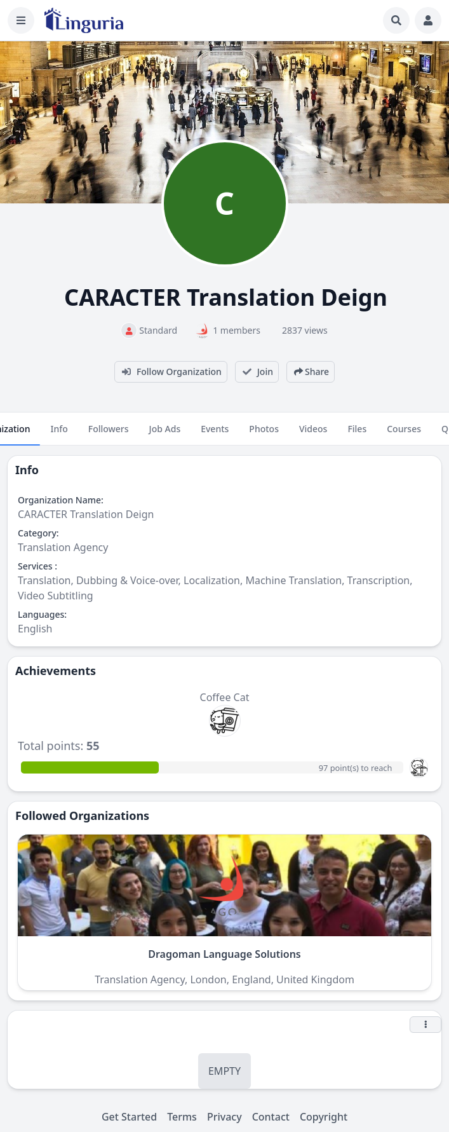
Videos (313, 434)
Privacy (224, 1117)
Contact (271, 1117)
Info (58, 434)
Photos (264, 434)
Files (357, 434)
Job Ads (165, 434)
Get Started (129, 1117)
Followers (108, 434)
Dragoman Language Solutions (224, 954)
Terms (182, 1117)
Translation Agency (63, 547)
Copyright (323, 1117)
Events (215, 434)
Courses (404, 434)
